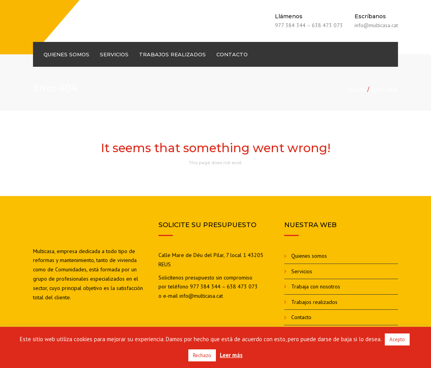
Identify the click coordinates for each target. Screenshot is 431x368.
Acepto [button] (397, 339)
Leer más (231, 355)
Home (356, 89)
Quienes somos (66, 54)
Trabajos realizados (172, 54)
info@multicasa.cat (201, 295)
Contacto (232, 54)
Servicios (114, 54)
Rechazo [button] (202, 355)
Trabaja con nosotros (315, 286)
